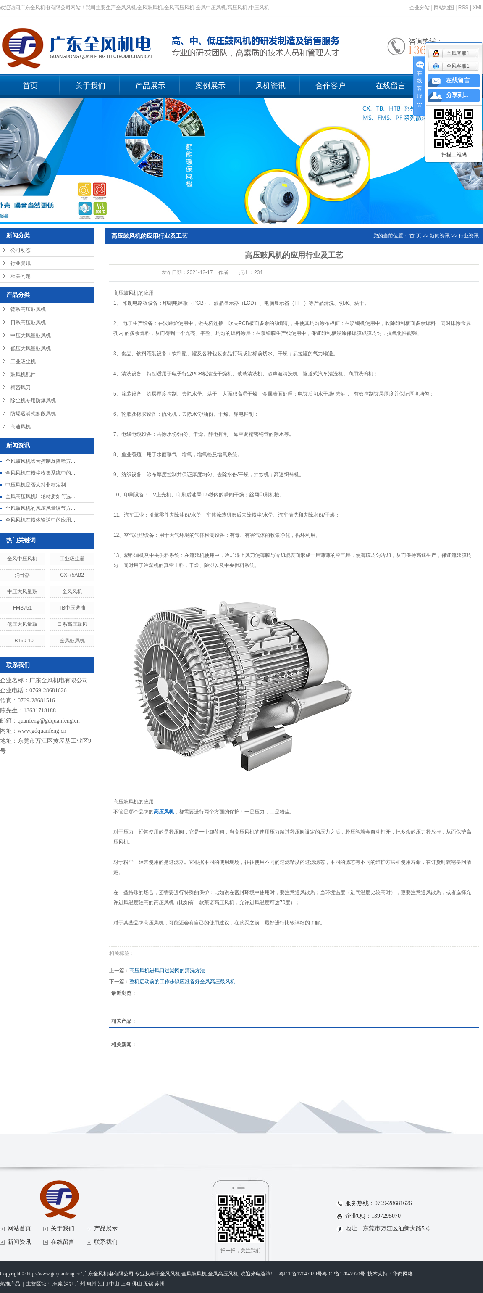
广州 (80, 1284)
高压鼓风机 (126, 293)
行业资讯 (20, 263)
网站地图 (444, 8)
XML (477, 8)
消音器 (22, 575)
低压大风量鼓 (22, 624)
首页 (30, 86)
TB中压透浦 (72, 608)
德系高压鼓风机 (28, 309)
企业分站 (420, 8)
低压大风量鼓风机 (30, 348)
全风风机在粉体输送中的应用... (40, 520)
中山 (114, 1284)
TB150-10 (22, 641)
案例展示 (210, 86)
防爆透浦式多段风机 (33, 414)
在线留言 (390, 86)
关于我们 (90, 86)
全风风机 (72, 591)
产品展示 (150, 86)
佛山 (137, 1284)
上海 (126, 1284)
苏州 (160, 1284)
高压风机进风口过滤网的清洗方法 (167, 971)
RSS (463, 8)
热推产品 (10, 1284)
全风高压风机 (223, 1274)
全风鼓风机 (72, 641)
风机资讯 (270, 86)
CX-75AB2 (72, 575)
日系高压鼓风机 (28, 322)
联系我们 (106, 1242)
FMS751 (22, 608)
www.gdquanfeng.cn (42, 731)
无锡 (148, 1284)
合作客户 (330, 86)
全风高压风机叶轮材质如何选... (40, 496)
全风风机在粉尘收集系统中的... (40, 473)
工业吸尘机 (23, 361)
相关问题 (20, 276)
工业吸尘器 (72, 559)
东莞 (57, 1284)
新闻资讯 (440, 236)
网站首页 (19, 1228)
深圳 (69, 1284)
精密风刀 (20, 388)
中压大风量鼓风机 (30, 335)
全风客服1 (451, 66)
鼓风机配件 (23, 374)
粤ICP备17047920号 (300, 1274)
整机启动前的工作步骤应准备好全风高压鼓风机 (182, 981)
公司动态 (20, 250)
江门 (103, 1284)
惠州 (92, 1284)
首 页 (415, 236)
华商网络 (403, 1274)
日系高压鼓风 (72, 624)
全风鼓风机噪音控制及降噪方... (40, 461)
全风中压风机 (22, 559)
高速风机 (20, 427)
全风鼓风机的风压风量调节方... (40, 508)
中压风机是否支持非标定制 (35, 485)
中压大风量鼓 (22, 591)
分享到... (457, 95)
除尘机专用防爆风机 (33, 401)
